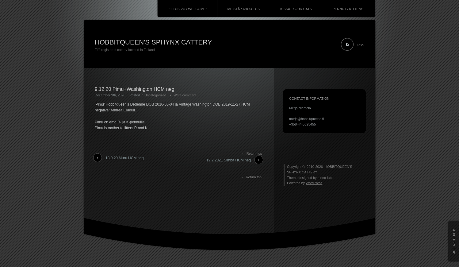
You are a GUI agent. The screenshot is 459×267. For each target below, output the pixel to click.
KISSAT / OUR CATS (296, 9)
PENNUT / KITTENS (347, 9)
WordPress (314, 183)
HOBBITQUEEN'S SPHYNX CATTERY (153, 42)
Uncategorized (155, 95)
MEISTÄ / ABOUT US (244, 9)
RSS (360, 45)
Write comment (185, 95)
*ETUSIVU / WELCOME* (188, 9)
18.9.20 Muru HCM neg (124, 158)
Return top (254, 153)
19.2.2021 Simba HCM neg (228, 160)
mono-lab (325, 178)
